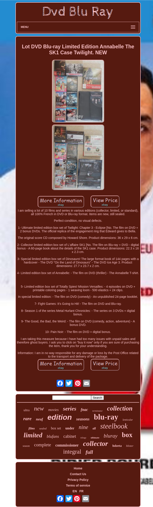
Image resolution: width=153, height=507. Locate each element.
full (89, 452)
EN (75, 491)
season (26, 445)
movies (53, 410)
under (69, 428)
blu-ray (106, 417)
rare (27, 418)
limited (33, 435)
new (39, 408)
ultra (26, 410)
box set (56, 428)
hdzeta (117, 445)
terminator (97, 410)
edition (59, 417)
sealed (43, 428)
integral (72, 451)
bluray (110, 436)
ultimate (95, 437)
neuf (39, 419)
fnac (84, 409)
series (69, 408)
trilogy (83, 437)
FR (81, 491)
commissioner (67, 445)
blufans (53, 436)
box (127, 435)
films (32, 428)
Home (78, 468)
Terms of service (78, 485)
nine (83, 427)
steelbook (114, 426)
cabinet (69, 436)
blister (129, 445)
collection (120, 408)
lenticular (127, 419)
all (94, 428)
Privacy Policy (78, 480)
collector (95, 443)
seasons (82, 419)
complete (42, 444)
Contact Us (78, 474)
